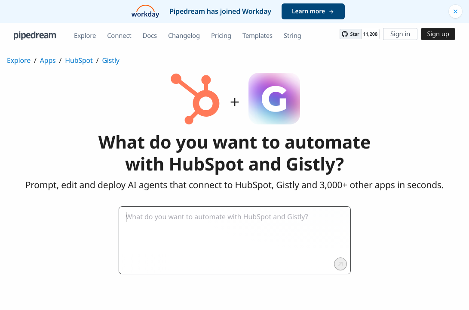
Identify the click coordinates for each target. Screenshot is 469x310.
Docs (150, 35)
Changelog (184, 35)
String (292, 35)
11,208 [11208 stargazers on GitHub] (370, 34)
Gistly (110, 60)
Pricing (221, 35)
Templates (257, 35)
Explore (85, 35)
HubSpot (78, 60)
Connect (119, 35)
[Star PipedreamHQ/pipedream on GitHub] (350, 34)
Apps (48, 60)
